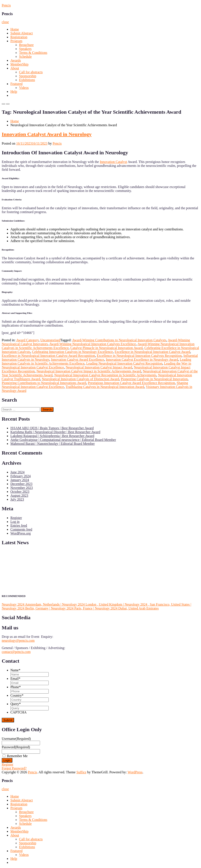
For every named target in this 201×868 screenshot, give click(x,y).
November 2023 (21, 488)
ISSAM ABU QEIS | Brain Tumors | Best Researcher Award (52, 428)
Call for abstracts (31, 72)
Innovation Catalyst (113, 162)
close (5, 22)
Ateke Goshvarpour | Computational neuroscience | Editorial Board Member (63, 440)
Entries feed (18, 525)
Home (14, 29)
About (14, 68)
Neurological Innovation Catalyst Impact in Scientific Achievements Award (88, 371)
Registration (18, 37)
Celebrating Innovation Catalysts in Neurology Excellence (72, 352)
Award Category (27, 340)
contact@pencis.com (16, 652)
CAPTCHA (18, 712)
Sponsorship (27, 76)
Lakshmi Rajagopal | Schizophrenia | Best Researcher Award (52, 436)
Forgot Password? (14, 768)
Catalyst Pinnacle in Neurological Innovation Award (106, 348)
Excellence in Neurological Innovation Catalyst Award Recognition (48, 355)
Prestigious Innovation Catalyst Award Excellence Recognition (131, 383)
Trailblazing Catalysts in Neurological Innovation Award (105, 387)
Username (16, 738)
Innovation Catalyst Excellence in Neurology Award (142, 359)
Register (16, 518)
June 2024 (17, 472)
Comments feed (21, 529)
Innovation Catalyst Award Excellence (77, 359)
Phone (15, 687)
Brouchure (26, 45)
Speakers (25, 49)
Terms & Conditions (33, 52)
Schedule (25, 56)
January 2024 (19, 480)
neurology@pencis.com (18, 640)
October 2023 (19, 491)
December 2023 (21, 484)
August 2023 (19, 495)
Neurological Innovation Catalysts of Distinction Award (80, 379)
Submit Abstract (21, 33)
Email (15, 678)
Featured (16, 84)
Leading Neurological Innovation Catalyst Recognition (124, 363)
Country (16, 695)
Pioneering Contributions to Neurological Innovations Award (44, 383)
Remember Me (17, 756)
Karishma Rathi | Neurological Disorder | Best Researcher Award (55, 432)
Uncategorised (50, 340)
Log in (14, 521)
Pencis (6, 5)
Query (15, 704)
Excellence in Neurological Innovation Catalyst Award (152, 352)
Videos (24, 87)
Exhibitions (27, 80)
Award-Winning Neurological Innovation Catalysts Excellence (92, 344)
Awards (15, 60)
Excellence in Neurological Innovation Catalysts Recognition (139, 355)
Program (16, 41)
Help (13, 91)
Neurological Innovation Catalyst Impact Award (99, 367)
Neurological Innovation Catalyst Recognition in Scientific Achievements (105, 375)
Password (16, 747)
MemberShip (19, 64)
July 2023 (17, 499)
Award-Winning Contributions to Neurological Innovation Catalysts (119, 340)
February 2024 (20, 476)
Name (15, 670)
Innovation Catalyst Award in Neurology (47, 134)
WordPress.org (20, 533)
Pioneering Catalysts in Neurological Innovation (154, 379)
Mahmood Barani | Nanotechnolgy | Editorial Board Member (52, 443)
